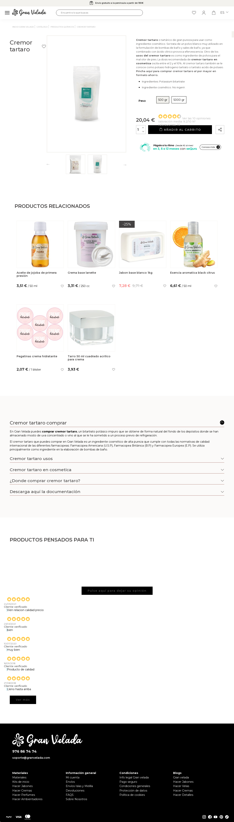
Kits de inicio (20, 782)
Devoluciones (75, 790)
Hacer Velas (181, 786)
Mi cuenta (72, 777)
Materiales (19, 777)
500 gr (143, 106)
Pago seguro (128, 782)
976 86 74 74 (24, 752)
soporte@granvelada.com (31, 757)
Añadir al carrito (170, 136)
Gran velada (181, 777)
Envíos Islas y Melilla (79, 786)
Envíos (70, 782)
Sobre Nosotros (76, 799)
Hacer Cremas (22, 790)
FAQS (70, 795)
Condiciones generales (134, 786)
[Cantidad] (121, 136)
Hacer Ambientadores (27, 799)
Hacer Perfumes (23, 795)
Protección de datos (133, 790)
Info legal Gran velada (134, 777)
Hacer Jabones (22, 786)
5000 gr (159, 106)
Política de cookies (132, 795)
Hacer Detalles (183, 795)
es (224, 12)
